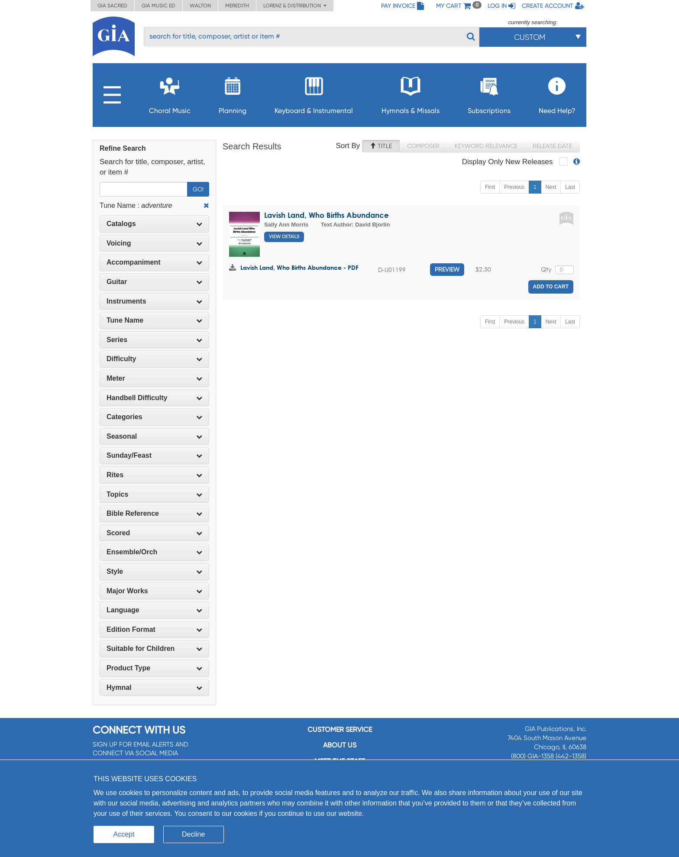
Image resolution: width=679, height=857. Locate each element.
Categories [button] (154, 416)
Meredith (237, 6)
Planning (232, 93)
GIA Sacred (112, 6)
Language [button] (154, 610)
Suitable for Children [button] (154, 648)
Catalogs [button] (154, 223)
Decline (193, 834)
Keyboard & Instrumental (314, 93)
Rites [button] (154, 475)
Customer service (339, 729)
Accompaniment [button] (154, 262)
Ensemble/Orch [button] (154, 552)
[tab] (154, 224)
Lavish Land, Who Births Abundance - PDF (299, 267)
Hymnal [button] (154, 687)
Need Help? (557, 93)
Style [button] (154, 571)
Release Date (552, 145)
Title (381, 145)
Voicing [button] (154, 243)
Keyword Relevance (486, 145)
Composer (423, 145)
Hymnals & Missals (411, 93)
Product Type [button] (154, 668)
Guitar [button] (154, 281)
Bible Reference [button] (154, 513)
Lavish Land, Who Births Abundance (326, 215)
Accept (124, 834)
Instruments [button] (154, 301)
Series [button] (154, 339)
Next (551, 187)
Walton (200, 6)
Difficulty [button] (154, 358)
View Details (284, 236)
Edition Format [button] (154, 629)
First (490, 187)
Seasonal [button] (154, 436)
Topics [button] (154, 494)
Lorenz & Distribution (295, 6)
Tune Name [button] (154, 320)
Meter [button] (154, 378)
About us (339, 745)
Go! (198, 189)
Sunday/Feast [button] (154, 455)
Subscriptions (489, 93)
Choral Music (170, 93)
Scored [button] (154, 533)
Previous (514, 187)
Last (570, 187)
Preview (447, 269)
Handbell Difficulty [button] (154, 397)
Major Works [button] (154, 591)
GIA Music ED (158, 6)
